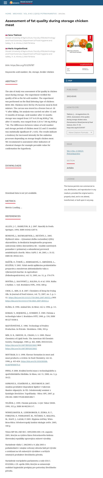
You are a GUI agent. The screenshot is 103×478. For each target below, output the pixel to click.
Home (8, 13)
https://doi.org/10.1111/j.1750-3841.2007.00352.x (30, 297)
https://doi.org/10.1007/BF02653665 (21, 345)
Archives (17, 13)
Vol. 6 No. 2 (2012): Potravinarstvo (40, 13)
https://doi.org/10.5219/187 (22, 65)
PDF (70, 81)
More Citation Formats (78, 132)
